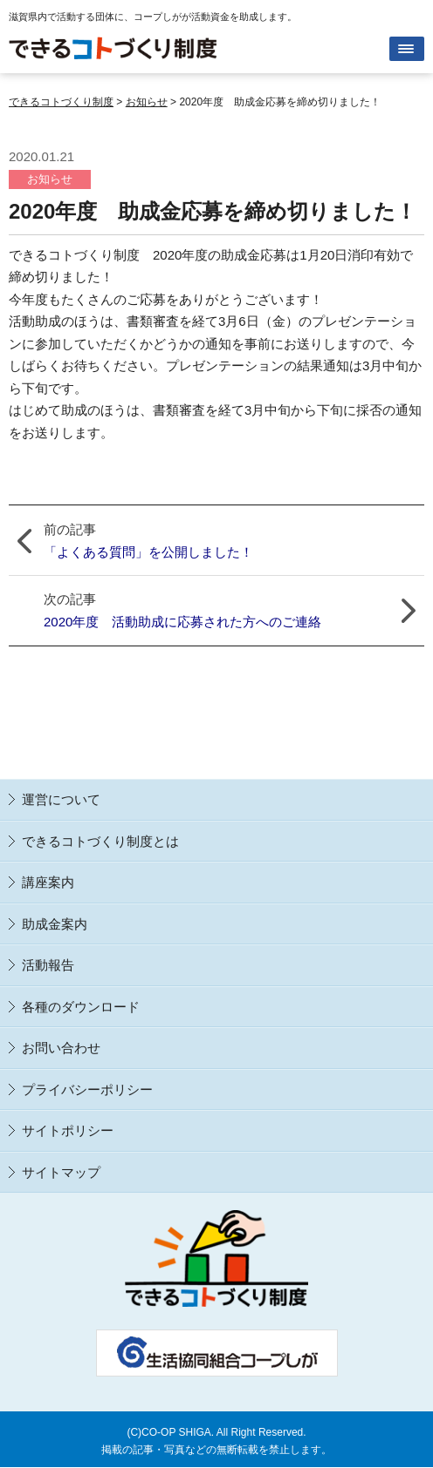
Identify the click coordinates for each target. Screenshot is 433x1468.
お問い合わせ (61, 1047)
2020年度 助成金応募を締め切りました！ (212, 211)
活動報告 (48, 964)
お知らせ (49, 179)
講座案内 (48, 882)
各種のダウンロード (81, 1006)
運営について (61, 799)
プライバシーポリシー (87, 1089)
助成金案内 (54, 924)
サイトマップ (61, 1172)
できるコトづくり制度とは (100, 841)
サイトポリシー (67, 1130)
